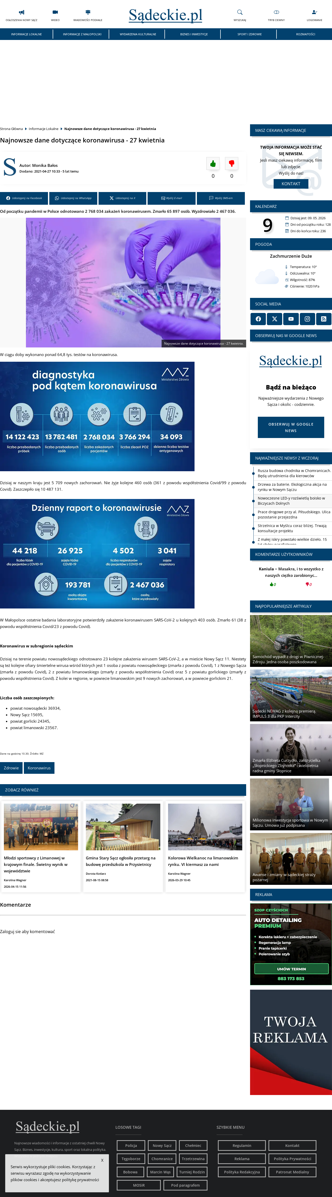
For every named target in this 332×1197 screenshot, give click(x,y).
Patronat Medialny (292, 1171)
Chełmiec (193, 1145)
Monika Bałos (45, 165)
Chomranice (162, 1158)
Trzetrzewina (193, 1158)
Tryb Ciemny (276, 15)
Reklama (242, 1158)
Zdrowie (11, 767)
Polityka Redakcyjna (242, 1171)
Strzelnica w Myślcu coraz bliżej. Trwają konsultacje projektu (292, 528)
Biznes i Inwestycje (194, 34)
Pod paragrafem (185, 1185)
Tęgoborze (131, 1158)
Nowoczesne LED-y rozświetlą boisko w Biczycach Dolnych (291, 501)
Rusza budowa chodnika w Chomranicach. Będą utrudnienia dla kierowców (294, 473)
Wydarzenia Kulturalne (138, 34)
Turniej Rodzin (192, 1171)
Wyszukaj (240, 15)
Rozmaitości (305, 34)
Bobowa (130, 1171)
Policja (131, 1145)
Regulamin (242, 1145)
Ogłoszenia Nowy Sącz (21, 15)
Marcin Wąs (160, 1171)
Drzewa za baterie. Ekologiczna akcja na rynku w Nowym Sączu (292, 487)
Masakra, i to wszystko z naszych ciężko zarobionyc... (291, 578)
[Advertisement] (166, 79)
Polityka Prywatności (292, 1158)
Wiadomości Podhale (87, 15)
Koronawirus (39, 767)
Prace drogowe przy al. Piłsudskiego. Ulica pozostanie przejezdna (294, 514)
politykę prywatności (80, 1179)
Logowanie (314, 15)
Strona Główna (11, 128)
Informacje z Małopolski (82, 34)
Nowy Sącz (162, 1145)
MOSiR (139, 1185)
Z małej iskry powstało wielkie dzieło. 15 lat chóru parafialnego (292, 542)
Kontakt (291, 184)
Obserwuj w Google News (291, 427)
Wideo (55, 15)
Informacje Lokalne (26, 34)
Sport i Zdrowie (250, 34)
